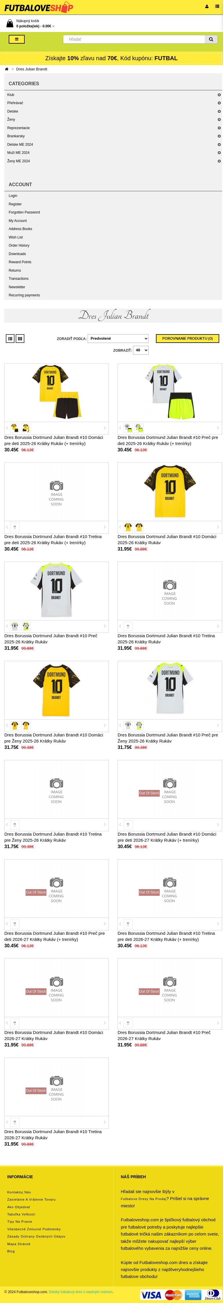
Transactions (18, 279)
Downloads (17, 254)
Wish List (16, 237)
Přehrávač (15, 103)
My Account (18, 221)
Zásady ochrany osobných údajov (36, 1236)
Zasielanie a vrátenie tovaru (31, 1199)
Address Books (20, 229)
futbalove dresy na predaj (143, 1199)
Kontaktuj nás (19, 1192)
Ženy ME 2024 (18, 161)
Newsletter (17, 287)
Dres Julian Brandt (31, 69)
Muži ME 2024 (18, 153)
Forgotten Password (24, 212)
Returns (15, 270)
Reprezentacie (18, 128)
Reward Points (20, 262)
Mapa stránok (18, 1244)
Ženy (11, 120)
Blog (11, 1251)
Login (13, 196)
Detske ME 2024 (20, 145)
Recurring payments (24, 295)
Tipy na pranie (19, 1221)
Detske (12, 111)
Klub (10, 95)
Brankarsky (16, 136)
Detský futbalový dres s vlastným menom (80, 1292)
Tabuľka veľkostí (21, 1214)
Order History (19, 245)
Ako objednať (18, 1207)
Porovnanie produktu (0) (187, 338)
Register (15, 204)
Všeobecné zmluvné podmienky (34, 1229)
